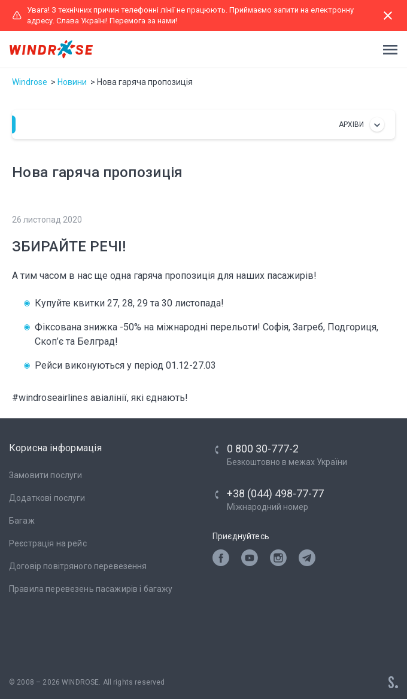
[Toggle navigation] (386, 49)
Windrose (29, 82)
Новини (72, 82)
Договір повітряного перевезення (78, 566)
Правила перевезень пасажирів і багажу (91, 589)
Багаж (22, 520)
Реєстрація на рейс (48, 543)
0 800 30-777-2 (263, 448)
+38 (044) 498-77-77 (275, 493)
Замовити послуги (45, 475)
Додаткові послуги (47, 498)
